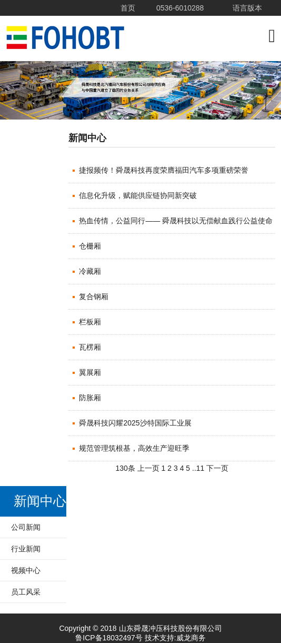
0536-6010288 (180, 8)
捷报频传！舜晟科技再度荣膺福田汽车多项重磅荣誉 (163, 170)
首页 (128, 8)
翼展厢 (90, 372)
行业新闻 (26, 549)
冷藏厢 (90, 271)
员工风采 (26, 592)
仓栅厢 (90, 246)
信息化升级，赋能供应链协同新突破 (138, 195)
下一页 (217, 468)
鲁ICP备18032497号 (109, 638)
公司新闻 (26, 527)
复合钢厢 (93, 296)
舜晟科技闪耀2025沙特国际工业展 (135, 423)
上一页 (148, 468)
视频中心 (26, 570)
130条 (125, 468)
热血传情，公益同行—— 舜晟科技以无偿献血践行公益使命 (176, 220)
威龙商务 (191, 638)
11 (200, 468)
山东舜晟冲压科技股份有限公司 (66, 38)
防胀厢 (90, 397)
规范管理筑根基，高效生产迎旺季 (134, 448)
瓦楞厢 (90, 347)
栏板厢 (90, 322)
